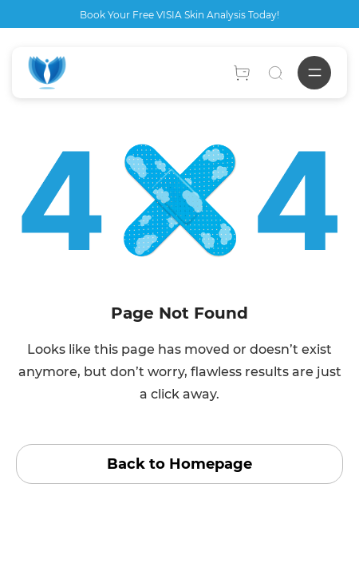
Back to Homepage (179, 464)
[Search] (275, 72)
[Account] (241, 72)
